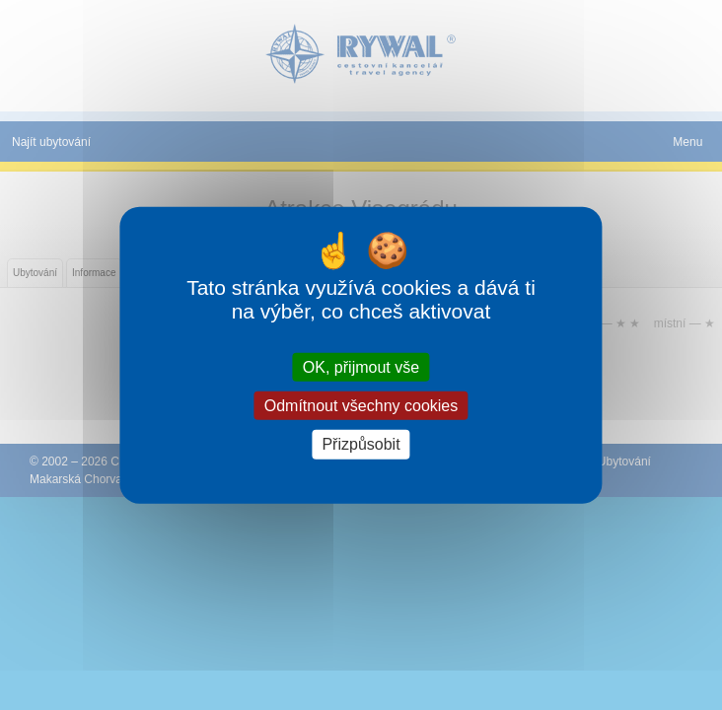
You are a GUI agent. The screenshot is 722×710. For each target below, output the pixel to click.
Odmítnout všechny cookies (361, 405)
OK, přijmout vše (361, 367)
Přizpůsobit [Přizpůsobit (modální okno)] (360, 444)
